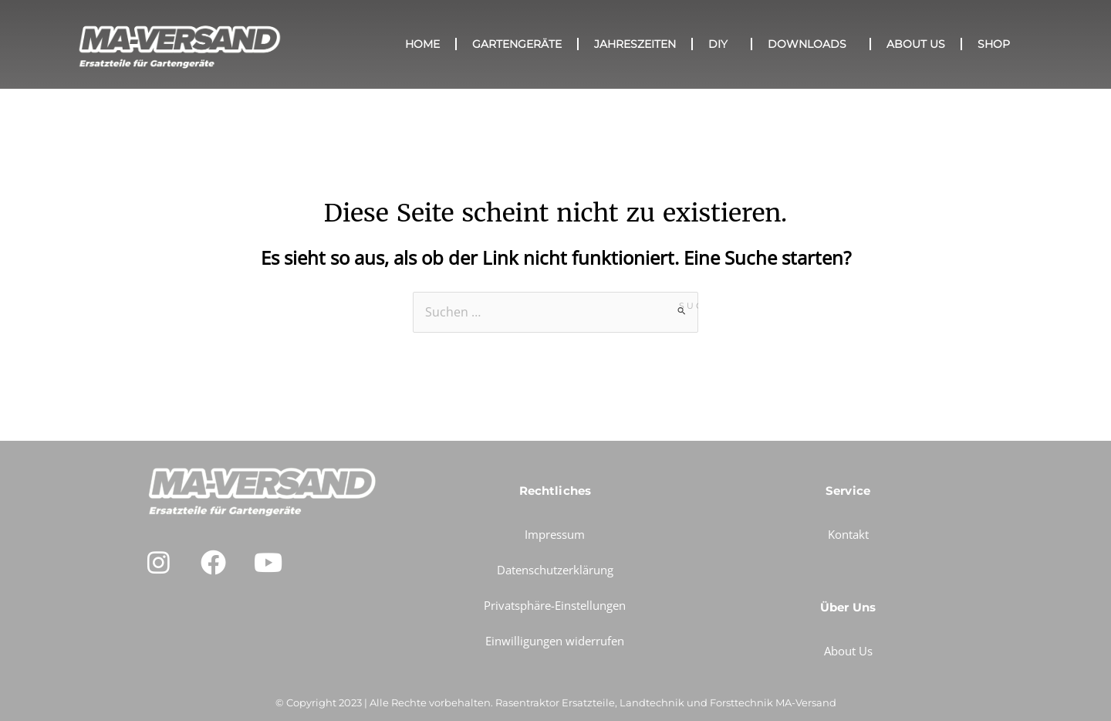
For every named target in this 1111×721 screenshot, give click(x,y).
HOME (422, 44)
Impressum (555, 534)
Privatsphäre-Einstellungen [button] (555, 605)
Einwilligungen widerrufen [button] (554, 640)
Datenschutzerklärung (555, 569)
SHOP (994, 44)
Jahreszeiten (635, 44)
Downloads (811, 44)
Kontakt (848, 534)
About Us (915, 44)
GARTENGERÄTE (517, 44)
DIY (721, 44)
